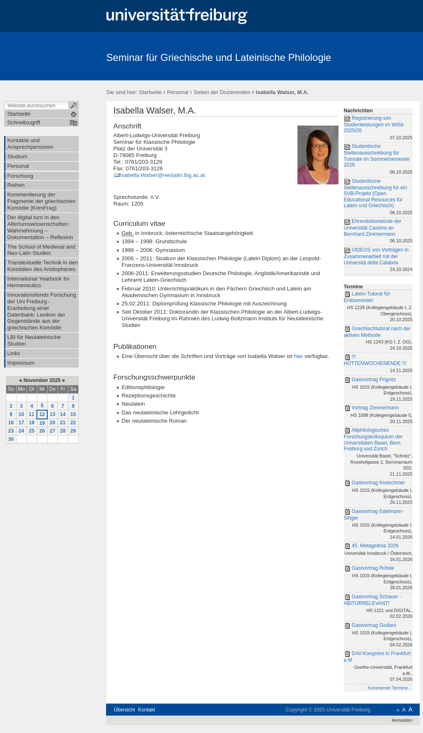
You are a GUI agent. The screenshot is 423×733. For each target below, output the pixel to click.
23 (11, 431)
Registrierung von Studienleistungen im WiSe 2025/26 (378, 128)
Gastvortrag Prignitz (378, 390)
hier (298, 356)
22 (73, 423)
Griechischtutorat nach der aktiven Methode (378, 339)
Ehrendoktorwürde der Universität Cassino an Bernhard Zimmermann (378, 231)
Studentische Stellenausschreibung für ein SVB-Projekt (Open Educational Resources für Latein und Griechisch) (378, 197)
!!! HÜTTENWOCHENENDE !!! (378, 364)
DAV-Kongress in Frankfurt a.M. (378, 667)
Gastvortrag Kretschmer (378, 493)
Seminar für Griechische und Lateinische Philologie (218, 57)
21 (63, 423)
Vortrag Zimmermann (378, 415)
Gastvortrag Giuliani (378, 635)
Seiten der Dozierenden (222, 92)
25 (32, 431)
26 (42, 431)
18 (32, 423)
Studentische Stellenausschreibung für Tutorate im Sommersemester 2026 (378, 159)
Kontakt (146, 710)
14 (63, 414)
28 (63, 431)
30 (11, 439)
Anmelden (402, 720)
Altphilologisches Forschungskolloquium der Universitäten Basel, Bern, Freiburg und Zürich (378, 452)
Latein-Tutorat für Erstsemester (378, 307)
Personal (177, 92)
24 (21, 431)
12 (42, 414)
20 (53, 423)
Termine (353, 287)
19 (42, 423)
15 (73, 414)
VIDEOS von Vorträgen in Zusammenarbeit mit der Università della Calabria (378, 260)
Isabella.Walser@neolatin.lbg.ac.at (162, 175)
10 (21, 414)
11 (32, 414)
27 (53, 431)
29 (73, 431)
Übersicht (124, 710)
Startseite (150, 92)
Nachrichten (358, 111)
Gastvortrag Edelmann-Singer (378, 524)
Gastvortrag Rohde (378, 578)
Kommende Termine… (389, 687)
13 (53, 414)
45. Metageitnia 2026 (378, 553)
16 (11, 423)
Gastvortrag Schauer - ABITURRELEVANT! (378, 607)
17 (21, 423)
